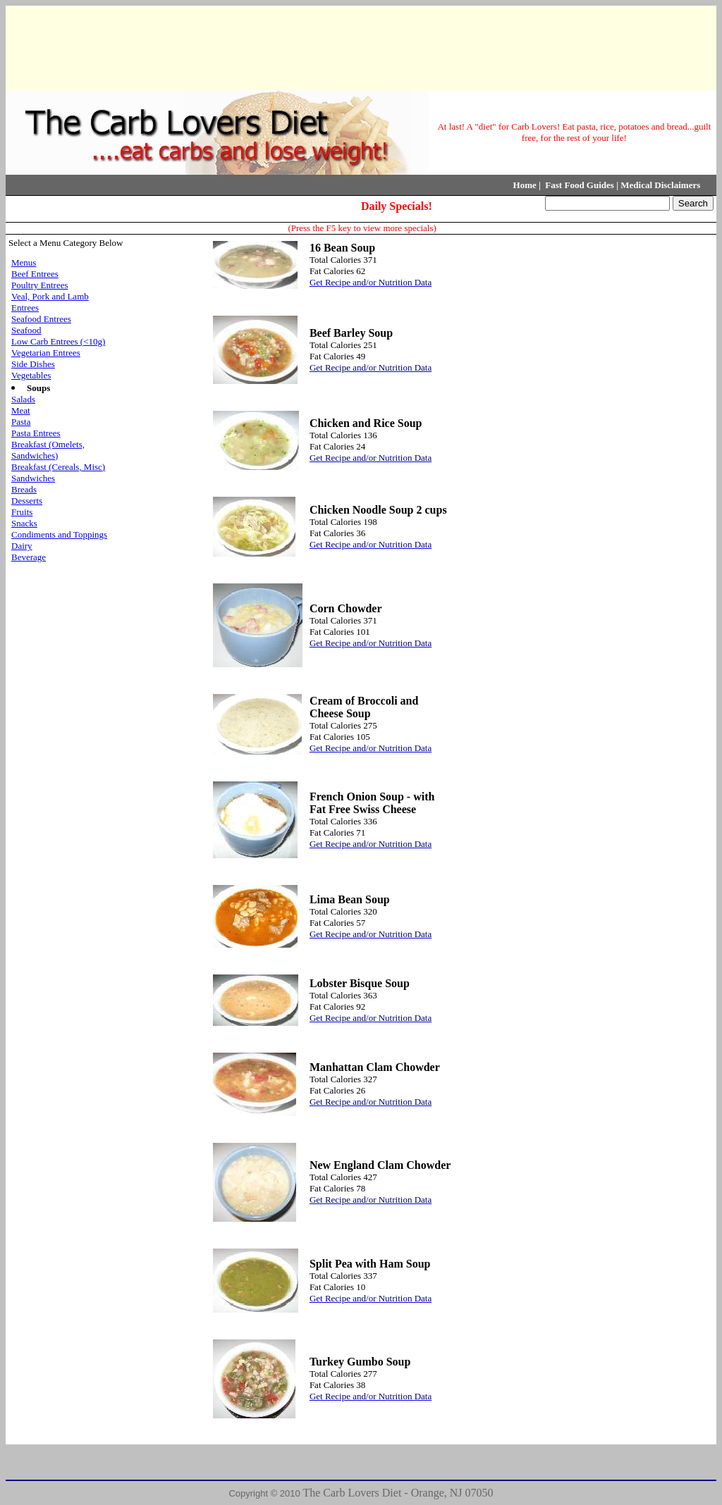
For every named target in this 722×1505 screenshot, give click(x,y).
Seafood (26, 330)
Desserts (26, 500)
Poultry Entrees (39, 285)
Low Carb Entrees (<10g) (58, 341)
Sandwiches (33, 478)
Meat (20, 410)
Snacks (24, 523)
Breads (24, 489)
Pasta (20, 421)
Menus (23, 262)
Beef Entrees (35, 273)
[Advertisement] (358, 46)
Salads (23, 399)
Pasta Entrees (36, 433)
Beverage (28, 557)
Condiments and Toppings (59, 534)
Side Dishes (33, 364)
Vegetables (31, 375)
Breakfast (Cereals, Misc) (58, 467)
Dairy (21, 545)
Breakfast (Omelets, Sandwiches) (48, 450)
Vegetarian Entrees (45, 352)
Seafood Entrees (41, 319)
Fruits (21, 512)
